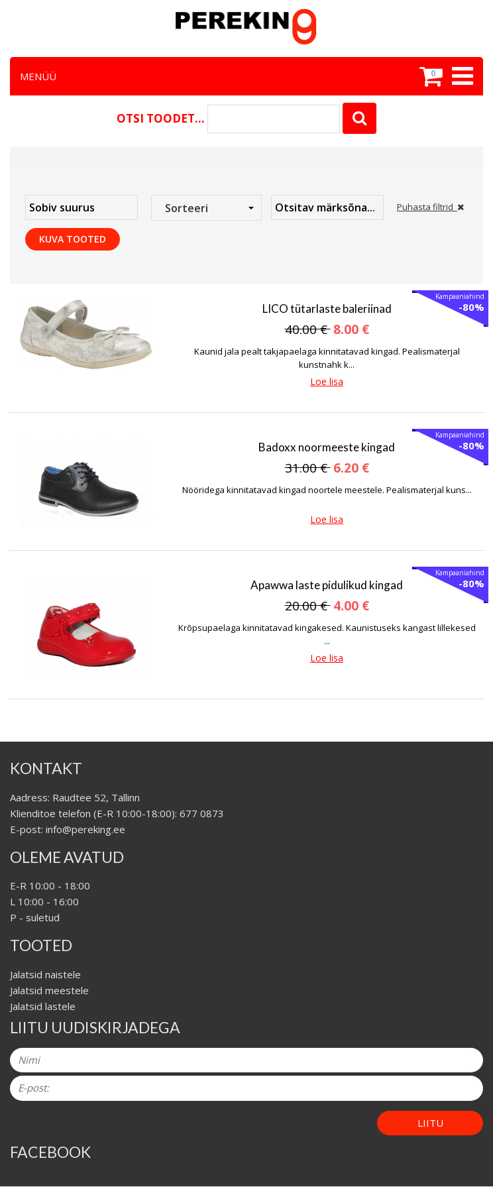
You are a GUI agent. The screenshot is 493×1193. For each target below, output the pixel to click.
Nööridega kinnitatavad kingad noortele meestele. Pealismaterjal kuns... (327, 490)
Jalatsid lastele (43, 1006)
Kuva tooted (72, 239)
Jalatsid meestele (49, 990)
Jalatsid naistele (45, 974)
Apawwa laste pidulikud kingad (326, 585)
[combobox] (206, 208)
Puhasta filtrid (430, 207)
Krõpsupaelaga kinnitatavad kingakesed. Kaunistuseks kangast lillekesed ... (327, 634)
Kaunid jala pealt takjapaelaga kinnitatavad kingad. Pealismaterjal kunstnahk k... (327, 357)
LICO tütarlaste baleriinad (327, 308)
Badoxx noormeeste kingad (326, 447)
